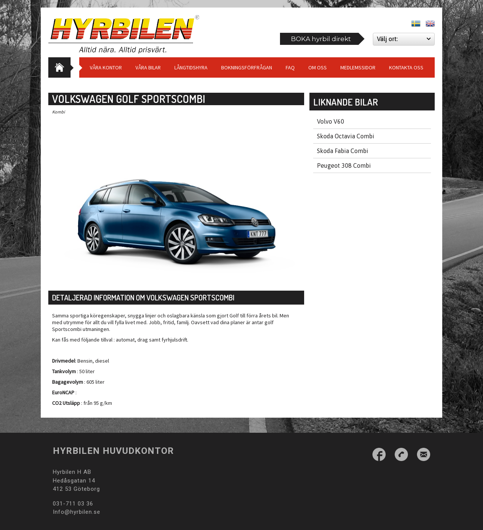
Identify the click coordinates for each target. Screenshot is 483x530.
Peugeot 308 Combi (344, 165)
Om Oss (317, 67)
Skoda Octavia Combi (345, 136)
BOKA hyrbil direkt (321, 39)
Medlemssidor (357, 67)
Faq (290, 67)
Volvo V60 (330, 121)
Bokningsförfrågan (246, 67)
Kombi (58, 112)
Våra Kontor (106, 67)
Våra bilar (148, 67)
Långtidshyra (191, 67)
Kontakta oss (406, 67)
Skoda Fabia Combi (342, 150)
